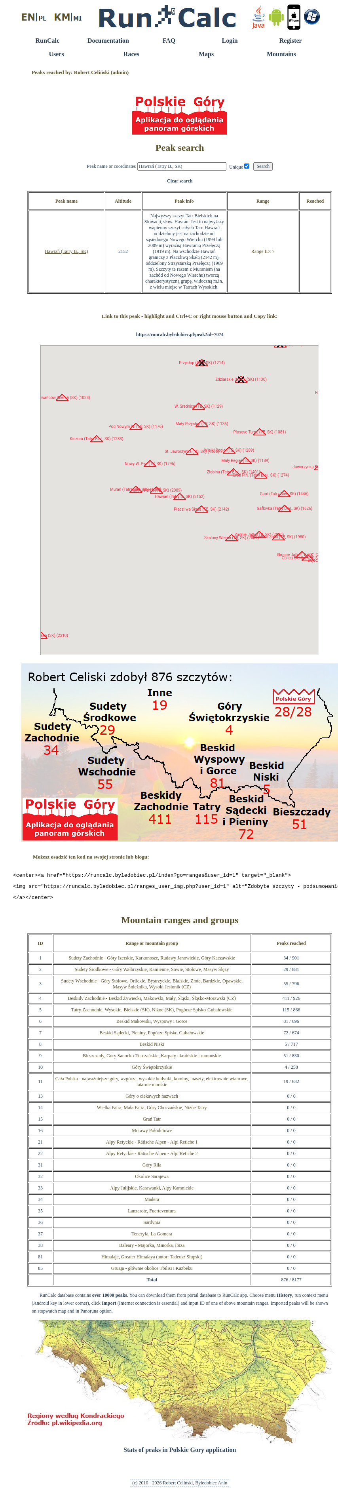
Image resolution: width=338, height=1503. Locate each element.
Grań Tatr (152, 1122)
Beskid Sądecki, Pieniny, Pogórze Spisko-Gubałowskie (151, 1036)
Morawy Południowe (152, 1134)
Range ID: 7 (263, 251)
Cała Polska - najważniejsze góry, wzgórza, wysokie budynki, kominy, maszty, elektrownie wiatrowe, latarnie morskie (152, 1085)
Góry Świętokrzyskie (152, 1071)
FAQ (169, 40)
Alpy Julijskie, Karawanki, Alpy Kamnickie (152, 1191)
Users (56, 54)
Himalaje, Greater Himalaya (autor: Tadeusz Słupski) (152, 1260)
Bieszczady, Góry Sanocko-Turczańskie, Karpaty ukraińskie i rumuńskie (152, 1059)
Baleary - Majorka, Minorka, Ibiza (151, 1249)
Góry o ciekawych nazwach (151, 1099)
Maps (206, 54)
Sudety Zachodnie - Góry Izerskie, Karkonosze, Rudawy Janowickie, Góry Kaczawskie (151, 961)
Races (131, 54)
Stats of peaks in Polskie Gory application (179, 1453)
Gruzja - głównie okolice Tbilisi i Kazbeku (152, 1272)
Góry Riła (151, 1168)
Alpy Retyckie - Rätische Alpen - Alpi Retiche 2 (152, 1157)
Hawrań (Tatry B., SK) (66, 251)
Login (230, 40)
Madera (151, 1203)
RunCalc (47, 40)
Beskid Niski (151, 1048)
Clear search (180, 181)
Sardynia (151, 1226)
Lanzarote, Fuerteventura (152, 1214)
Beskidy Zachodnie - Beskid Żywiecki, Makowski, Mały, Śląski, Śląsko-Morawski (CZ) (152, 1002)
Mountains (281, 54)
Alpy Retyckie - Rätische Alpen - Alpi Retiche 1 (152, 1145)
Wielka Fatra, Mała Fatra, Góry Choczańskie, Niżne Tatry (152, 1111)
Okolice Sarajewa (152, 1180)
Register (290, 40)
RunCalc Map (179, 500)
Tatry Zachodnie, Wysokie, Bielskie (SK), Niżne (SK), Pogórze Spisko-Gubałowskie (151, 1013)
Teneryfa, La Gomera (151, 1237)
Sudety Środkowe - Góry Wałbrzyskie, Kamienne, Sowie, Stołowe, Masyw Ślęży (152, 973)
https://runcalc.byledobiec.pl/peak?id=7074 (180, 334)
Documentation (108, 40)
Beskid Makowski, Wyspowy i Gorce (151, 1025)
